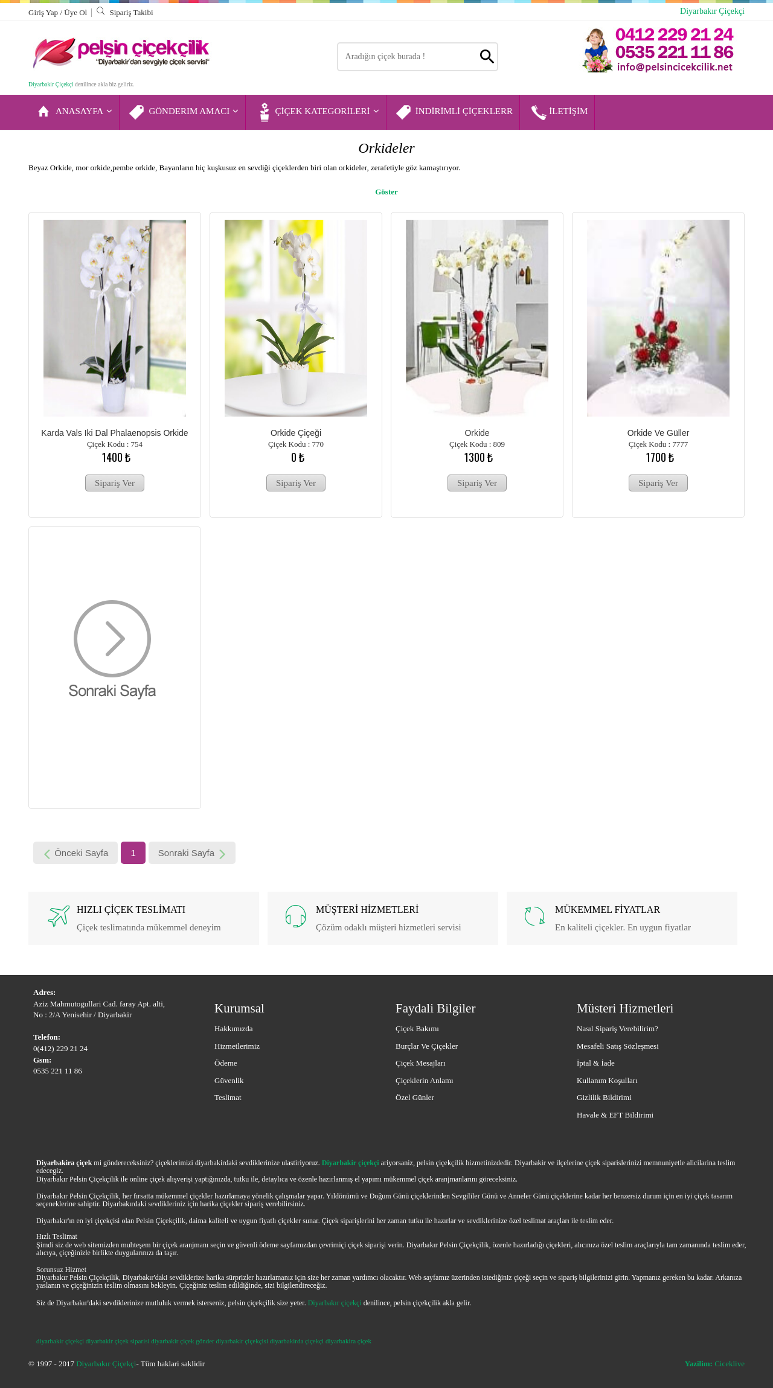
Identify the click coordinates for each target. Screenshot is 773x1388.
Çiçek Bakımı (417, 1028)
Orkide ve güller (658, 433)
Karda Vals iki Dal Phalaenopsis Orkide (114, 433)
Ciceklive (715, 1363)
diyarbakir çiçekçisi (242, 1341)
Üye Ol (75, 12)
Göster (386, 191)
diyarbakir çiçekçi (60, 1341)
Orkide (476, 433)
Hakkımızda (233, 1028)
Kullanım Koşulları (607, 1080)
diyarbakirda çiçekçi (297, 1341)
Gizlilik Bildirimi (604, 1097)
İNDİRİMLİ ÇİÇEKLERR (454, 112)
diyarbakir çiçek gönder (182, 1341)
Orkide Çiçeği (296, 433)
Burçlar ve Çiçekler (427, 1046)
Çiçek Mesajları (421, 1062)
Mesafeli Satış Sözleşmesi (618, 1046)
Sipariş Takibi (124, 12)
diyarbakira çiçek (348, 1341)
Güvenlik (228, 1080)
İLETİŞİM (558, 112)
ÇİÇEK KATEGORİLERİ (316, 112)
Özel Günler (415, 1097)
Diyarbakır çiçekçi (335, 1303)
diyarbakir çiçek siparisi (118, 1341)
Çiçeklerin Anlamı (425, 1080)
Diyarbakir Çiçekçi (50, 84)
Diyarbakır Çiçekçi (712, 11)
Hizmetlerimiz (237, 1046)
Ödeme (225, 1062)
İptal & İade (596, 1062)
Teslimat (228, 1097)
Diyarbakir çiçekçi (350, 1163)
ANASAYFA (73, 112)
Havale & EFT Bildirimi (615, 1114)
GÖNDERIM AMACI (183, 112)
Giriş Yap (44, 12)
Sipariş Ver (115, 483)
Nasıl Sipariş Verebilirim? (617, 1028)
